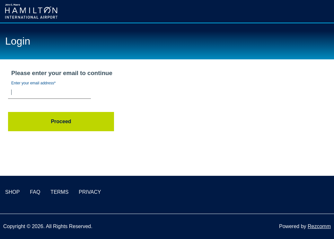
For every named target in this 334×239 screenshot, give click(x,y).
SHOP (12, 192)
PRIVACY (90, 192)
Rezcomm (319, 226)
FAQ (35, 192)
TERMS (59, 192)
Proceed (61, 121)
